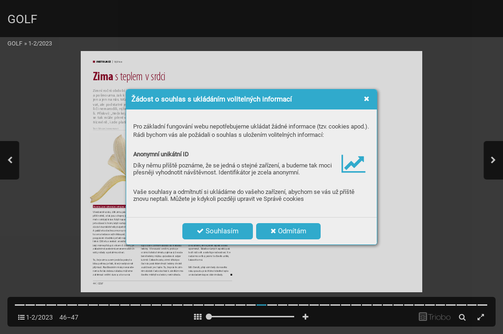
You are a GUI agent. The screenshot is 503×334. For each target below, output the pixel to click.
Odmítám (288, 231)
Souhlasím (218, 231)
